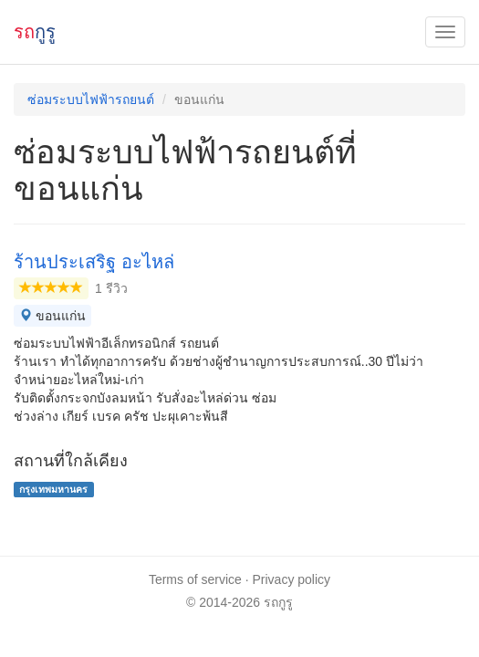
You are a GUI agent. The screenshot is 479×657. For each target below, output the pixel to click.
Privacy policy (292, 579)
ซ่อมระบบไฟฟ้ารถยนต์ (90, 99)
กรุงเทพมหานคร (53, 489)
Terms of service (195, 579)
